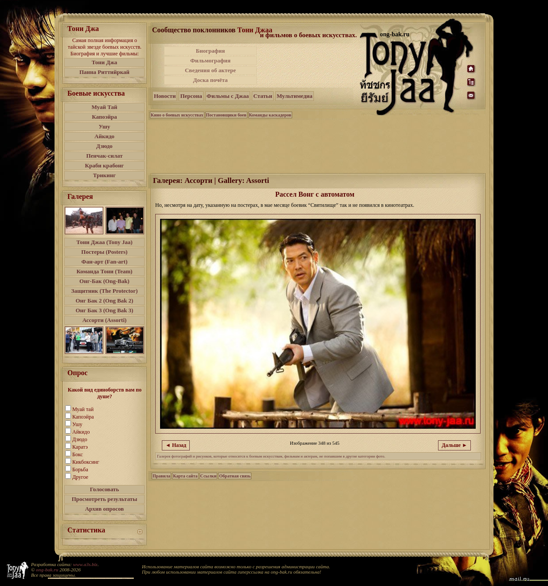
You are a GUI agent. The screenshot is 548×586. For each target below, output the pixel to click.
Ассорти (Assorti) (104, 320)
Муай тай (83, 409)
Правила (161, 475)
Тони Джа (104, 62)
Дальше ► (454, 445)
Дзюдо (104, 146)
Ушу (104, 126)
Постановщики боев (226, 115)
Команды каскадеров (270, 115)
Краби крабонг (104, 165)
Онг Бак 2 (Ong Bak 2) (104, 300)
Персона (191, 96)
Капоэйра (104, 116)
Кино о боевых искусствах (177, 115)
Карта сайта (185, 475)
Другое (80, 477)
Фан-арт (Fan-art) (105, 261)
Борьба (80, 469)
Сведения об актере (210, 70)
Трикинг (104, 175)
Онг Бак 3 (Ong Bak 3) (104, 310)
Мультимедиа (295, 96)
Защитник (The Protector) (104, 290)
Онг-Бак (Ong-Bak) (104, 281)
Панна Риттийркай (104, 72)
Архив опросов (104, 508)
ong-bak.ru (47, 569)
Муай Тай (104, 107)
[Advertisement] (309, 65)
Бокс (77, 454)
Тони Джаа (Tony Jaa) (104, 242)
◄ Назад (175, 445)
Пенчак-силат (104, 155)
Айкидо (104, 136)
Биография (210, 50)
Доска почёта (210, 80)
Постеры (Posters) (104, 251)
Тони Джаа (254, 30)
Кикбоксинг (85, 462)
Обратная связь (235, 475)
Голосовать (104, 489)
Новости (165, 96)
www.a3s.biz (85, 564)
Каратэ (80, 447)
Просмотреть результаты (104, 499)
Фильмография (210, 60)
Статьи (262, 96)
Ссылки (208, 475)
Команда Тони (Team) (104, 271)
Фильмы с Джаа (228, 96)
